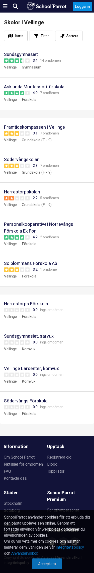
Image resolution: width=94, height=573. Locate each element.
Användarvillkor (24, 553)
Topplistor (55, 471)
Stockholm (13, 503)
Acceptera (47, 564)
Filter (45, 36)
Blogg (52, 464)
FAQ (7, 471)
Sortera (72, 36)
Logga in (82, 6)
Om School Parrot (19, 457)
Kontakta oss (15, 478)
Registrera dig (59, 457)
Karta (19, 36)
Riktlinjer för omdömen (23, 464)
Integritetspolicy (70, 547)
